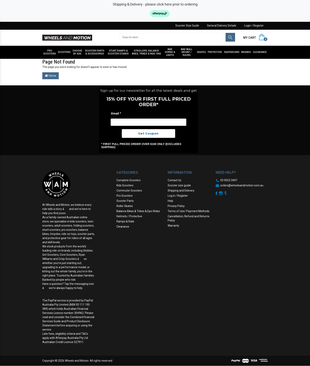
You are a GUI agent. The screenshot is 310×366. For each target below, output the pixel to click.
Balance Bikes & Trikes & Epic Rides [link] (138, 211)
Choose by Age (77, 52)
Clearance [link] (122, 226)
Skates (201, 52)
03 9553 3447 (228, 180)
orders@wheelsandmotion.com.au (241, 185)
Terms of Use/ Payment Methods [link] (188, 211)
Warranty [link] (173, 225)
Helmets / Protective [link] (129, 216)
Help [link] (170, 200)
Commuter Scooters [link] (129, 190)
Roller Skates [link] (124, 206)
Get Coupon (148, 133)
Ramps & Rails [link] (125, 221)
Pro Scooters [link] (124, 195)
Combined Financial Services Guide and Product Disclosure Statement (68, 321)
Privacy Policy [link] (176, 206)
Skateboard (231, 52)
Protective (215, 52)
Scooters (64, 52)
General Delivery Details (221, 25)
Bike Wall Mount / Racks (186, 52)
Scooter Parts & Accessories (94, 52)
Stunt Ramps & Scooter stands (118, 52)
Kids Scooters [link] (124, 185)
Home (50, 75)
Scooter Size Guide (187, 25)
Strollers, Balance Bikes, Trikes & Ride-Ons (146, 52)
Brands (246, 52)
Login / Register (254, 25)
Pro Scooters (49, 52)
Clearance (260, 52)
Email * (116, 113)
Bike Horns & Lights (170, 52)
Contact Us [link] (174, 180)
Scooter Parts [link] (125, 200)
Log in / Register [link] (178, 195)
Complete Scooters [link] (128, 180)
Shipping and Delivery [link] (181, 190)
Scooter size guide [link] (179, 185)
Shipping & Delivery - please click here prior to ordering (155, 4)
